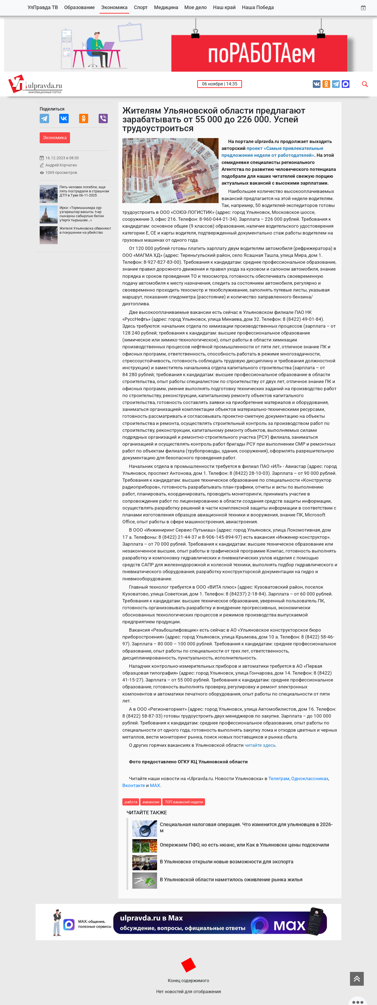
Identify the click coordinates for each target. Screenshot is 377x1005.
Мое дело (195, 7)
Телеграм (278, 778)
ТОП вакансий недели (184, 802)
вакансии (150, 802)
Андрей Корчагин (61, 165)
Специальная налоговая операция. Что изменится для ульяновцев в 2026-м (246, 827)
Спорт (141, 7)
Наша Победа (258, 7)
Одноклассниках (309, 778)
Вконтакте (133, 785)
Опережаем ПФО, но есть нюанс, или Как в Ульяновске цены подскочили (244, 845)
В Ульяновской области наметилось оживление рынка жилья (231, 879)
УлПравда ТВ (43, 7)
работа (131, 802)
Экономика (114, 7)
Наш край (224, 7)
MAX (155, 785)
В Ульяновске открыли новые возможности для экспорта (226, 861)
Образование (79, 7)
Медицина (166, 7)
